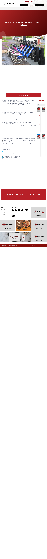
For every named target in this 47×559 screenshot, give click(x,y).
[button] (23, 9)
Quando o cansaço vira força (45, 115)
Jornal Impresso (3, 210)
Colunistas (2, 214)
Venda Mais (2, 209)
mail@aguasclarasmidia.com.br (8, 146)
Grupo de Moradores (4, 212)
